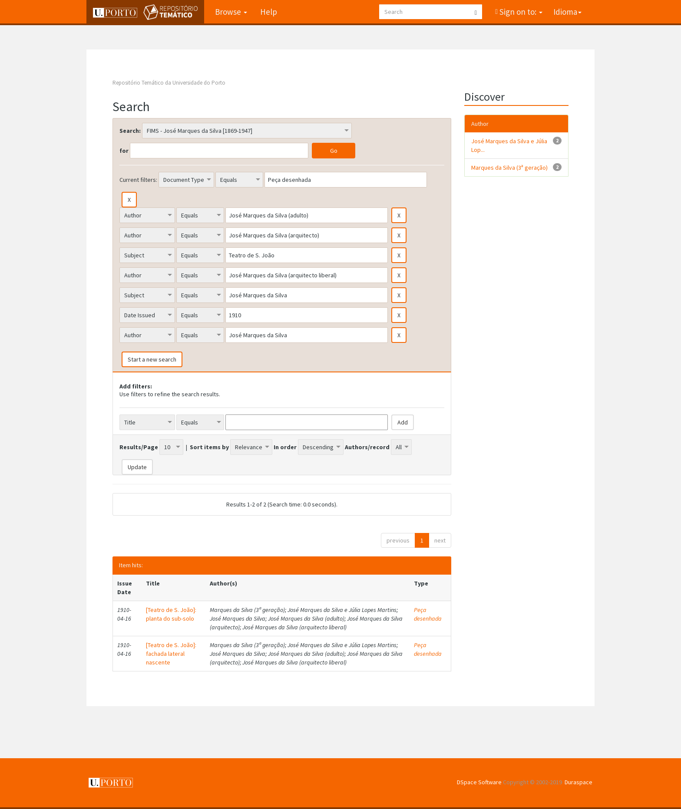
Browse (231, 12)
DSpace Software (479, 782)
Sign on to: (520, 12)
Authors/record (367, 447)
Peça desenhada (428, 614)
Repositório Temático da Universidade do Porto (168, 82)
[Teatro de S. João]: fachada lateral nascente (171, 653)
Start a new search (152, 359)
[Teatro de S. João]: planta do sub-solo (171, 614)
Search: (130, 131)
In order (285, 447)
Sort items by (209, 447)
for (124, 151)
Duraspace (578, 782)
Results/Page (138, 447)
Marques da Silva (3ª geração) (509, 167)
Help (268, 12)
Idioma (567, 12)
